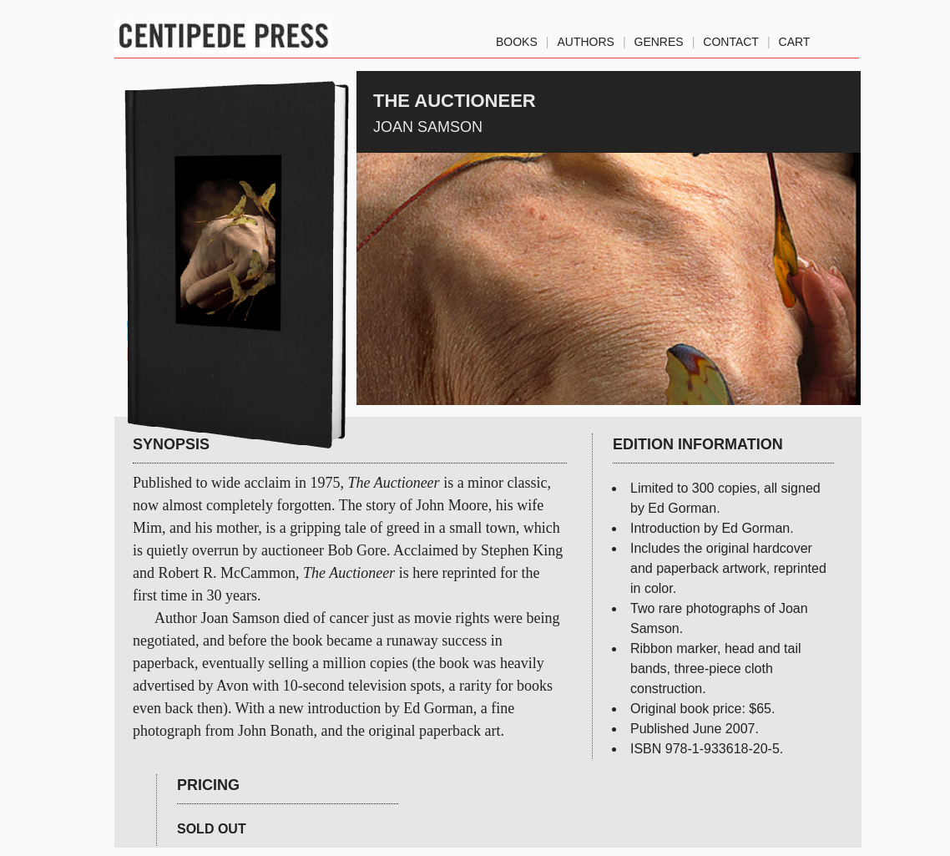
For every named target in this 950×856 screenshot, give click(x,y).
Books (517, 38)
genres (659, 38)
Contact (731, 38)
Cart (795, 38)
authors (585, 38)
